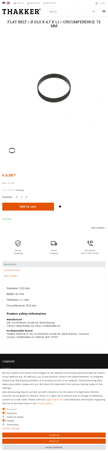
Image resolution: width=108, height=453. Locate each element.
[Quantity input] (22, 197)
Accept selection (54, 447)
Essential (12, 409)
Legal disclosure (55, 399)
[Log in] (18, 3)
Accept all (54, 435)
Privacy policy (44, 403)
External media (15, 417)
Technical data (12, 270)
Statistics (12, 413)
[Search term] (72, 11)
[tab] (54, 264)
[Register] (33, 3)
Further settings (11, 428)
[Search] (94, 12)
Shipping (20, 190)
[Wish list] (48, 3)
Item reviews (10, 275)
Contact (6, 368)
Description (10, 264)
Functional (13, 424)
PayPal (10, 420)
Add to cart (28, 206)
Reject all (54, 441)
